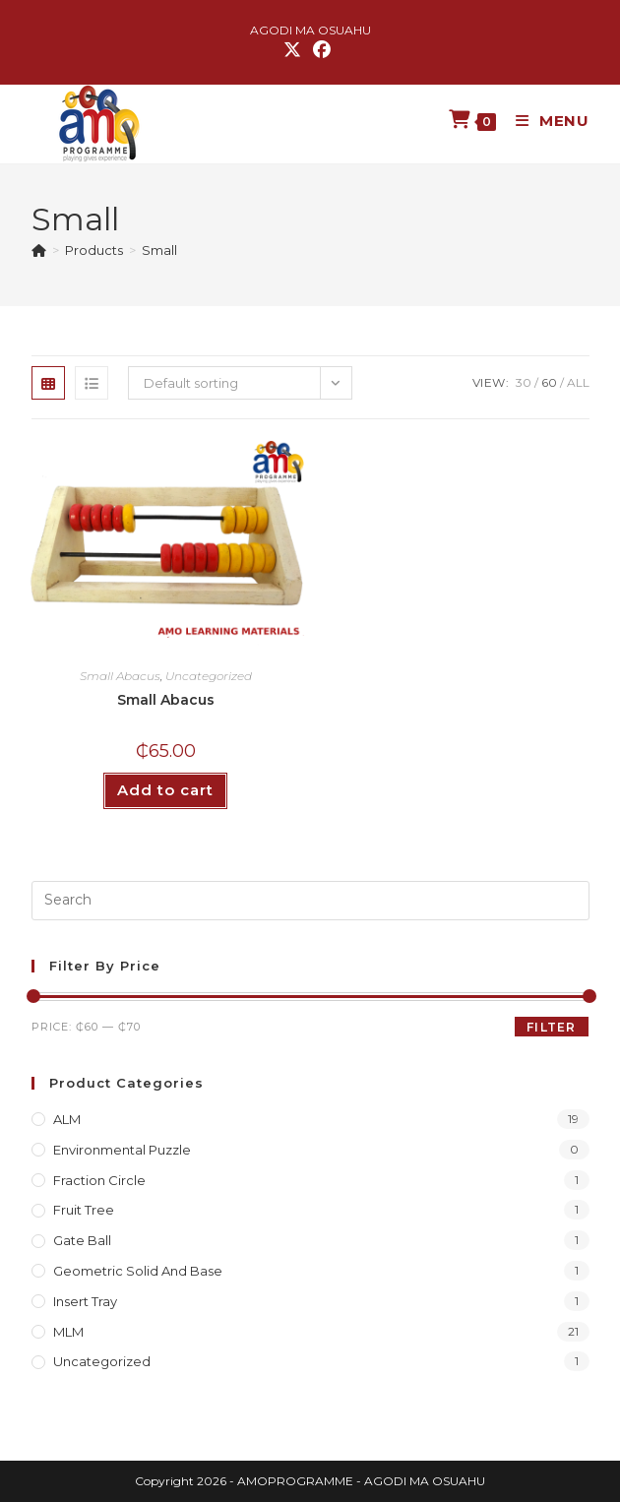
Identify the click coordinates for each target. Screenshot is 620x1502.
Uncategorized (208, 675)
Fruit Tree (83, 1210)
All (578, 382)
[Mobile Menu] (545, 120)
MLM (68, 1332)
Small (159, 250)
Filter (551, 1027)
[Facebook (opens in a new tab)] (322, 50)
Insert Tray (85, 1301)
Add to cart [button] (165, 790)
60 (549, 382)
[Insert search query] (310, 900)
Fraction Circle (99, 1180)
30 (523, 382)
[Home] (38, 250)
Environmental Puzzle (122, 1150)
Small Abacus (120, 675)
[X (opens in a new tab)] (295, 50)
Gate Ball (82, 1240)
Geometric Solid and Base (137, 1271)
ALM (67, 1119)
